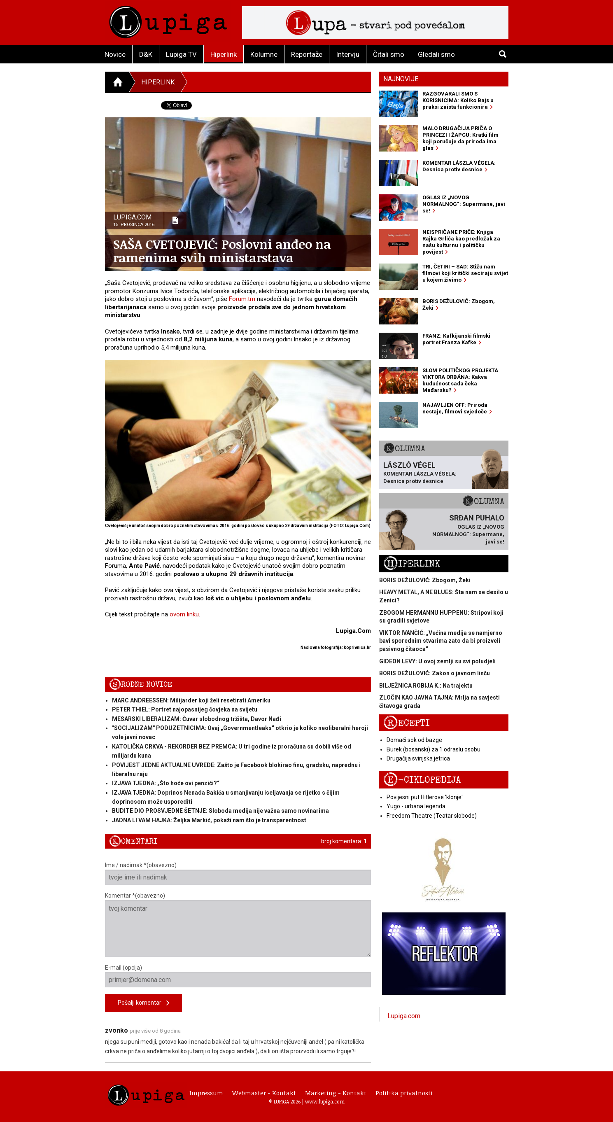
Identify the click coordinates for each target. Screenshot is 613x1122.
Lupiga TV (181, 54)
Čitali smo (388, 54)
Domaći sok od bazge (414, 740)
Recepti (406, 723)
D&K (145, 54)
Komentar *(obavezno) (238, 924)
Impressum (206, 1093)
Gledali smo (436, 54)
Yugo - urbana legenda (416, 806)
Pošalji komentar (143, 1003)
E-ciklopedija (422, 780)
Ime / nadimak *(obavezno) (238, 873)
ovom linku (184, 614)
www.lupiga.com (325, 1101)
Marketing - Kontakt (335, 1093)
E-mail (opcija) (238, 975)
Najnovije (400, 79)
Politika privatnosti (404, 1093)
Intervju (347, 54)
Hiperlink (223, 54)
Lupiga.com (403, 1016)
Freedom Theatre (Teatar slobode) (432, 815)
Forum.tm (242, 299)
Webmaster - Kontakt (264, 1093)
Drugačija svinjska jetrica (418, 758)
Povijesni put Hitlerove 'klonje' (425, 797)
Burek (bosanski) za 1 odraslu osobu (433, 749)
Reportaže (306, 54)
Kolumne (263, 54)
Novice (115, 54)
